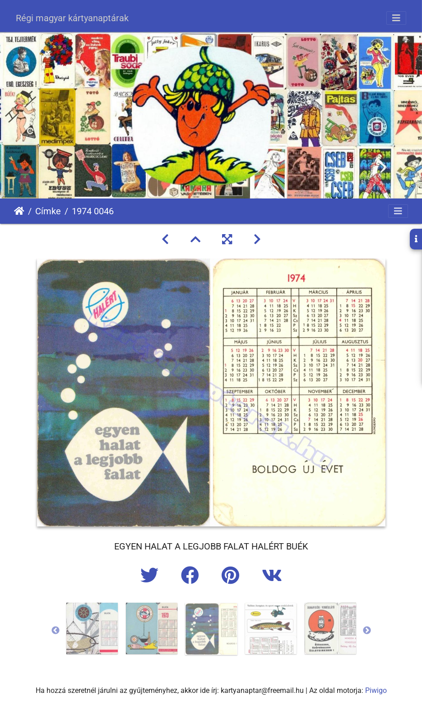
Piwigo (376, 690)
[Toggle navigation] (396, 18)
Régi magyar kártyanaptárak (72, 18)
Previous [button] (55, 630)
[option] (92, 628)
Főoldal (19, 211)
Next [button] (366, 630)
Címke (48, 211)
